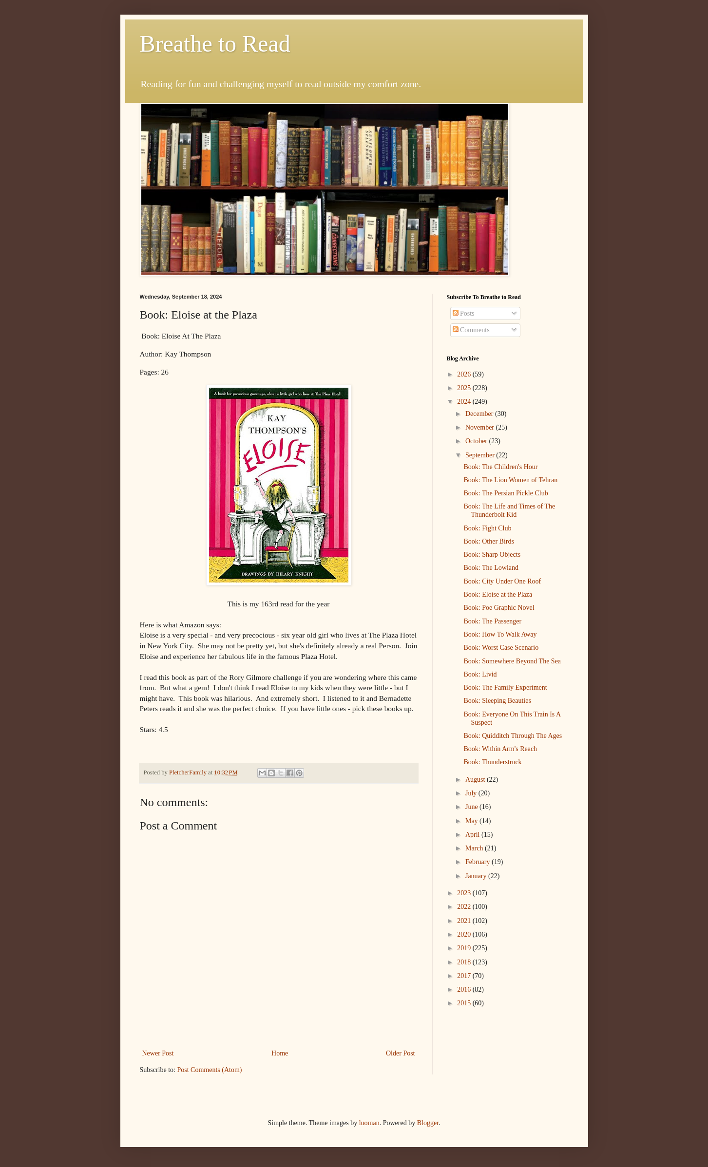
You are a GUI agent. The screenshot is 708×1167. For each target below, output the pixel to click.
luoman (369, 1123)
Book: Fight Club (487, 528)
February (478, 862)
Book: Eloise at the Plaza (497, 594)
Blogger (428, 1123)
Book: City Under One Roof (502, 581)
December (480, 413)
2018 (465, 962)
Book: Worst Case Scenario (500, 647)
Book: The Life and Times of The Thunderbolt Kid (509, 510)
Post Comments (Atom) (209, 1069)
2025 (465, 388)
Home (279, 1053)
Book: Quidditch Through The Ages (512, 735)
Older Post (400, 1053)
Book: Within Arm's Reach (500, 749)
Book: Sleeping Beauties (497, 700)
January (476, 876)
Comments (471, 330)
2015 (465, 1003)
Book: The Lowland (490, 567)
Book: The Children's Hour (500, 467)
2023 (465, 893)
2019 (465, 948)
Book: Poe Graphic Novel (498, 607)
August (476, 779)
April (473, 834)
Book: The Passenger (492, 621)
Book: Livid (480, 674)
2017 (465, 975)
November (480, 427)
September (480, 455)
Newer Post (158, 1053)
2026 (465, 374)
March (475, 848)
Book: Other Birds (488, 541)
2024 (465, 401)
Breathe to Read (215, 43)
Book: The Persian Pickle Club (505, 493)
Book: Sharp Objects (491, 554)
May (472, 821)
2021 (465, 920)
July (471, 793)
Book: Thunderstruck (492, 762)
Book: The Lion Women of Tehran (510, 480)
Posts (464, 313)
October (477, 441)
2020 (465, 934)
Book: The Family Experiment (505, 687)
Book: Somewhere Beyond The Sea (512, 661)
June (472, 806)
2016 (465, 989)
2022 (465, 906)
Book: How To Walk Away (499, 634)
